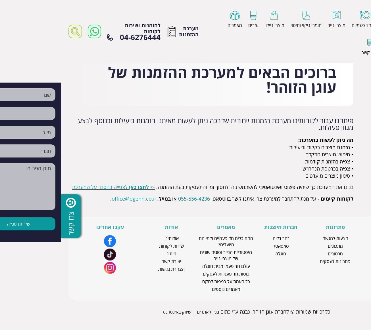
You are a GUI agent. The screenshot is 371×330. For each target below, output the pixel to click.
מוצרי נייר (329, 238)
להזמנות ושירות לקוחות (72, 31)
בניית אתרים (147, 312)
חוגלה (219, 254)
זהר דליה (220, 238)
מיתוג (110, 254)
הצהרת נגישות (110, 269)
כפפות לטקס (329, 246)
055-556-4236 (133, 198)
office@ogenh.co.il (73, 198)
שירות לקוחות (110, 246)
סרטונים (274, 254)
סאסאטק (219, 246)
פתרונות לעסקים (274, 261)
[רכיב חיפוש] (14, 31)
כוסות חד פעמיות (328, 254)
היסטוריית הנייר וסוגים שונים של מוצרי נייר (165, 255)
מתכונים (274, 246)
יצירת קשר (110, 261)
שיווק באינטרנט (116, 312)
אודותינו (110, 238)
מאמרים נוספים (165, 289)
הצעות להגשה (274, 238)
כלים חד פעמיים (328, 269)
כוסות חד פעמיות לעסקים (165, 274)
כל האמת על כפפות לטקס (165, 281)
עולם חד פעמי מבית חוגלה (165, 266)
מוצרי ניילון (329, 261)
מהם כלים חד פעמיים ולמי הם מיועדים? (165, 241)
